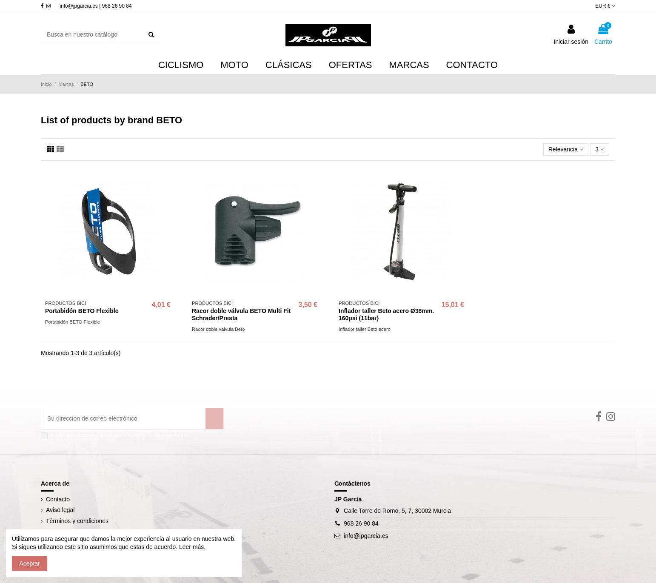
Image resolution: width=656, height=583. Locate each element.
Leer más (190, 546)
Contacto (58, 499)
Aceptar (30, 563)
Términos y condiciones (77, 521)
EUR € (605, 6)
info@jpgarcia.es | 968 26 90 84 (95, 6)
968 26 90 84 (361, 523)
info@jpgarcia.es (366, 535)
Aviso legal (60, 509)
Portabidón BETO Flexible (81, 310)
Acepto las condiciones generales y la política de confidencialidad (120, 435)
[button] (409, 65)
